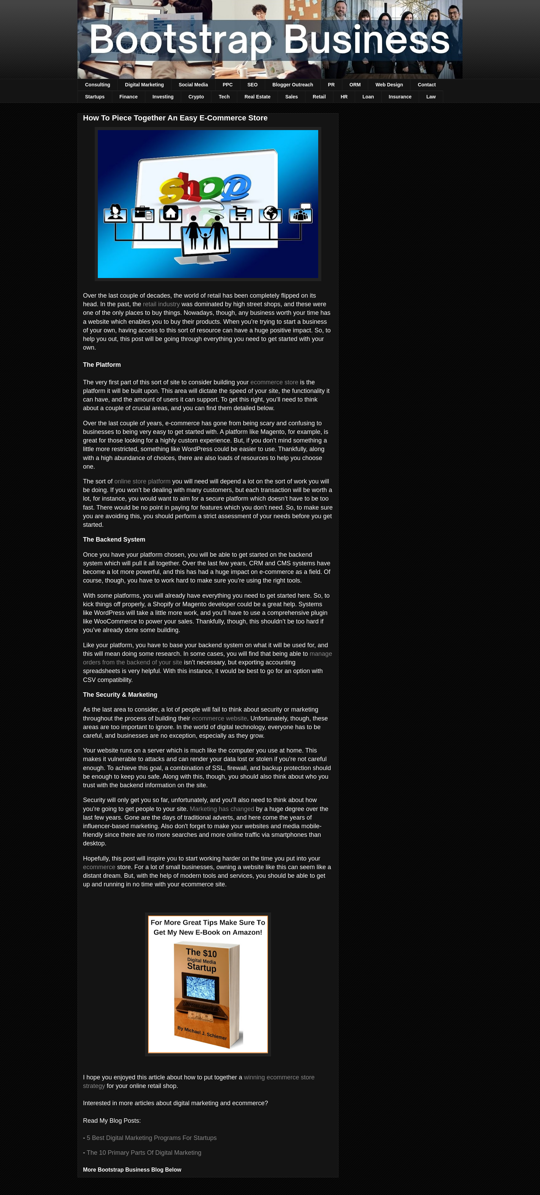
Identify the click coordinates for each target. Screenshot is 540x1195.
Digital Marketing (144, 84)
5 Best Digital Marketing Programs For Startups (152, 1137)
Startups (95, 96)
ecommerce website (219, 718)
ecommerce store (274, 382)
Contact (427, 84)
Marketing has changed (222, 808)
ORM (355, 84)
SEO (253, 84)
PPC (228, 84)
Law (431, 96)
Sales (291, 96)
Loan (368, 96)
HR (344, 96)
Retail (319, 96)
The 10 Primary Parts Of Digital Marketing (144, 1152)
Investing (163, 96)
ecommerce (99, 867)
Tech (224, 96)
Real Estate (257, 96)
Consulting (97, 84)
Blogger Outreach (292, 84)
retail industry (161, 304)
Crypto (196, 96)
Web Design (389, 84)
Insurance (400, 96)
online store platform (142, 481)
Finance (129, 96)
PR (331, 84)
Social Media (193, 84)
